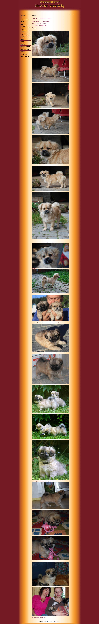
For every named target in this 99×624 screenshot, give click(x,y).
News (22, 17)
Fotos (22, 21)
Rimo (23, 34)
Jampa (23, 36)
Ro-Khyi (23, 29)
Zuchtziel (23, 51)
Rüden (22, 24)
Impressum (58, 621)
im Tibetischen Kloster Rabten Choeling (26, 19)
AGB (54, 621)
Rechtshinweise (49, 621)
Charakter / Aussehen (25, 46)
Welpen (22, 39)
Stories (22, 41)
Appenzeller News (25, 49)
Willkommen (23, 15)
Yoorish (23, 26)
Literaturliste (24, 54)
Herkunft (23, 44)
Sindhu (23, 31)
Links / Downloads (25, 56)
